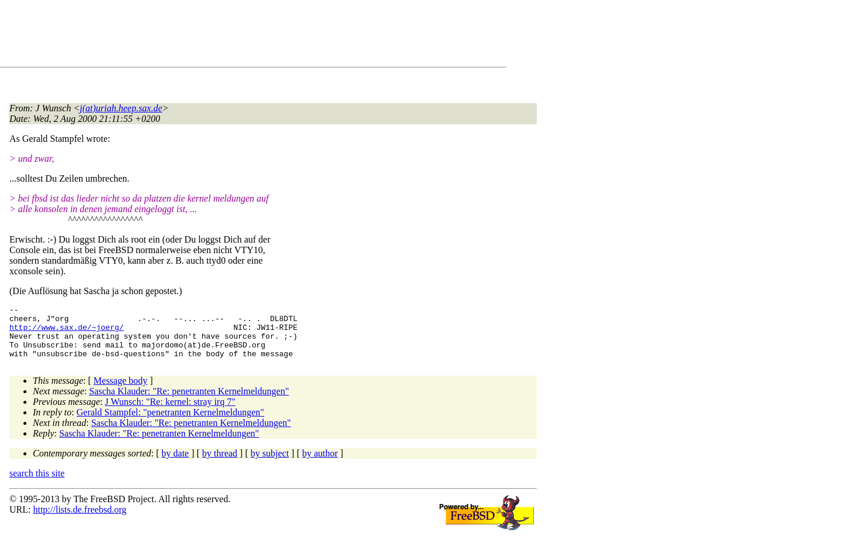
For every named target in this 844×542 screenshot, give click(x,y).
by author (320, 464)
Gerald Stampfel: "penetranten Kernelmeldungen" (170, 423)
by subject (270, 464)
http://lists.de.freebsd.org (79, 520)
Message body (121, 391)
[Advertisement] (222, 35)
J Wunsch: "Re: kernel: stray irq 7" (170, 412)
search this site (36, 484)
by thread (219, 464)
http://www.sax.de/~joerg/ (66, 332)
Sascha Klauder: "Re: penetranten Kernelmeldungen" (189, 402)
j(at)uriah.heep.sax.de (121, 108)
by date (175, 464)
